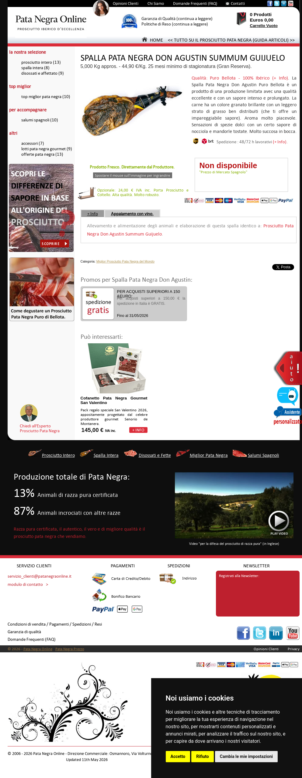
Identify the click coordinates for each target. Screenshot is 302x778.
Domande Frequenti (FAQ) (195, 3)
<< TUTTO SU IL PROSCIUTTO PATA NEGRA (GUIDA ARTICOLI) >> (231, 39)
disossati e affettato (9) (42, 73)
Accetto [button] (178, 756)
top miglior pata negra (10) (45, 96)
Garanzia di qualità (24, 632)
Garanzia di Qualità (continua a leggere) (177, 18)
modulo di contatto (25, 584)
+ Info (92, 213)
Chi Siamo (156, 3)
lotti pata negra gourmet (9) (46, 149)
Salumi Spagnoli (263, 455)
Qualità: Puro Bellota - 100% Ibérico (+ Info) (240, 77)
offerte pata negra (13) (42, 154)
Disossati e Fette (155, 455)
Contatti (238, 3)
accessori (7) (32, 143)
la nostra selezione (27, 52)
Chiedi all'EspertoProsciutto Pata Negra (40, 428)
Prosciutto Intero (58, 455)
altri (13, 133)
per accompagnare (28, 109)
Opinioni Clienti (125, 3)
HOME (152, 39)
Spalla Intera (106, 455)
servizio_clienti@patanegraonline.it (39, 576)
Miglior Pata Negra (209, 455)
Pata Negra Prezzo (69, 649)
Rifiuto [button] (202, 756)
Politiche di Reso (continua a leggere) (174, 24)
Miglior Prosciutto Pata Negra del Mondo (125, 261)
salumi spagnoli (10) (39, 120)
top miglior (20, 86)
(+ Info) (279, 141)
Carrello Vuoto (264, 25)
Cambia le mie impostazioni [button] (246, 756)
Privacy (294, 649)
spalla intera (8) (35, 68)
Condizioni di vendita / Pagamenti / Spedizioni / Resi (55, 624)
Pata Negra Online (37, 649)
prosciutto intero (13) (41, 62)
